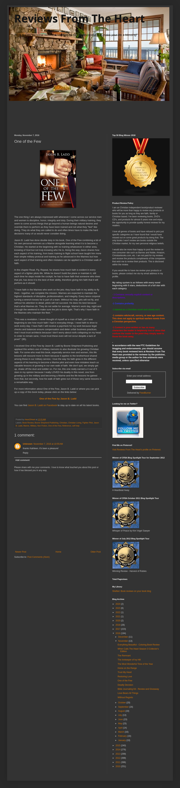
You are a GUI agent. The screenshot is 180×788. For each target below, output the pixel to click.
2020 (118, 620)
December (123, 637)
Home (58, 552)
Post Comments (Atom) (38, 557)
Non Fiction (42, 426)
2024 (118, 604)
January (122, 740)
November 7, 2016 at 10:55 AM (48, 444)
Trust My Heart (125, 672)
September (123, 707)
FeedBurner (145, 393)
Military (33, 426)
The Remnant (124, 655)
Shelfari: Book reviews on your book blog (131, 591)
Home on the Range (127, 668)
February (122, 736)
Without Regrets (125, 697)
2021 (118, 616)
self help (75, 426)
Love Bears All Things (128, 693)
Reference (66, 426)
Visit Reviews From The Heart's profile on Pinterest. (136, 449)
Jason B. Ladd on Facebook (42, 405)
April (120, 728)
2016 (118, 633)
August (121, 711)
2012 (118, 758)
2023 (118, 608)
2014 (118, 749)
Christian (63, 423)
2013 (118, 754)
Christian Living (74, 423)
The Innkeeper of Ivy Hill (129, 659)
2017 (118, 629)
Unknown (27, 444)
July (120, 715)
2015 (118, 745)
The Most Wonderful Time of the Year (135, 664)
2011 (118, 762)
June (120, 719)
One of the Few (54, 426)
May (120, 723)
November (123, 641)
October (122, 702)
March (121, 732)
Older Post (96, 552)
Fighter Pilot (88, 423)
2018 (118, 625)
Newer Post (20, 552)
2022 (118, 612)
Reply (25, 453)
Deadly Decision (125, 685)
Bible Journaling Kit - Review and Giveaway (138, 689)
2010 (118, 766)
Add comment (22, 460)
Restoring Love (125, 676)
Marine (26, 426)
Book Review (28, 423)
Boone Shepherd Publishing (46, 423)
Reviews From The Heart (79, 18)
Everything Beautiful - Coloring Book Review (139, 644)
